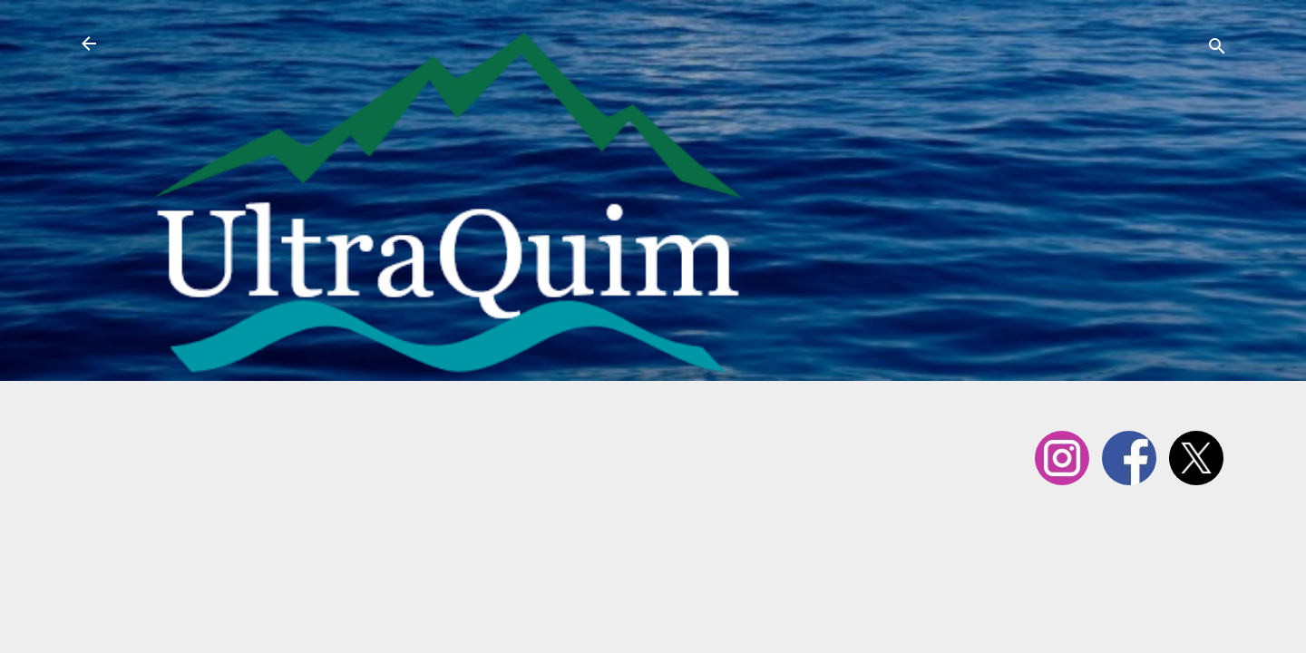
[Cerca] (1217, 49)
